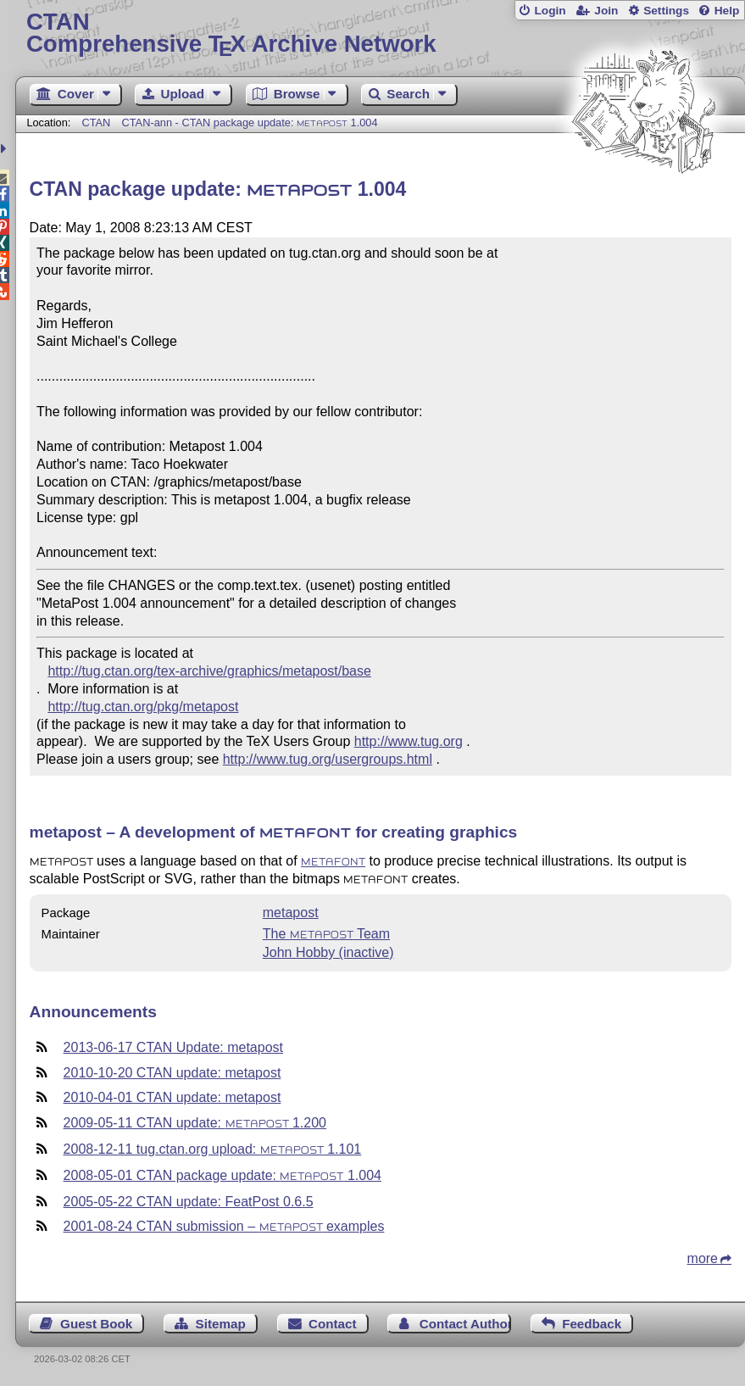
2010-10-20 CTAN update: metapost (172, 1073)
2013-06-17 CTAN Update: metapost (173, 1047)
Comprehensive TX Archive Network (380, 33)
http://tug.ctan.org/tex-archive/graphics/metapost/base (209, 671)
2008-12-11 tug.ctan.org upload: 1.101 (213, 1149)
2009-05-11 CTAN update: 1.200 (195, 1123)
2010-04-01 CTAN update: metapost (172, 1097)
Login (549, 10)
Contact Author (465, 1323)
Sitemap (221, 1323)
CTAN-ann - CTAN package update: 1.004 (250, 122)
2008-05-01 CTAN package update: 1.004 (222, 1175)
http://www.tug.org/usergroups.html (327, 759)
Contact (333, 1323)
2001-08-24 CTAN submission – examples (224, 1226)
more (702, 1258)
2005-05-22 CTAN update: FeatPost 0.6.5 (189, 1201)
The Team (326, 934)
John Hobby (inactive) (328, 952)
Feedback (591, 1323)
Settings (666, 10)
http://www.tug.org (408, 741)
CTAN (95, 122)
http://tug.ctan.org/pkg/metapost (142, 706)
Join (606, 10)
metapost (291, 912)
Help (727, 10)
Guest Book (96, 1323)
